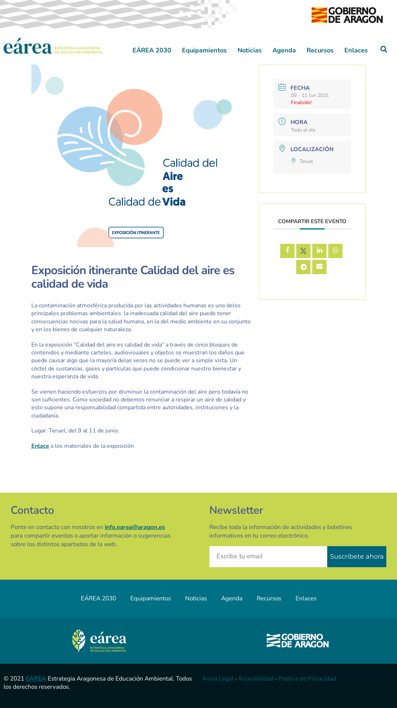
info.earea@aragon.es (135, 527)
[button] (384, 49)
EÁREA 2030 (151, 50)
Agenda (284, 50)
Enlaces (356, 50)
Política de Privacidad (307, 678)
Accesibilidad (256, 678)
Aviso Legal (218, 678)
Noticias (249, 50)
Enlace (40, 446)
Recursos (320, 50)
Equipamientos (204, 50)
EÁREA (36, 678)
